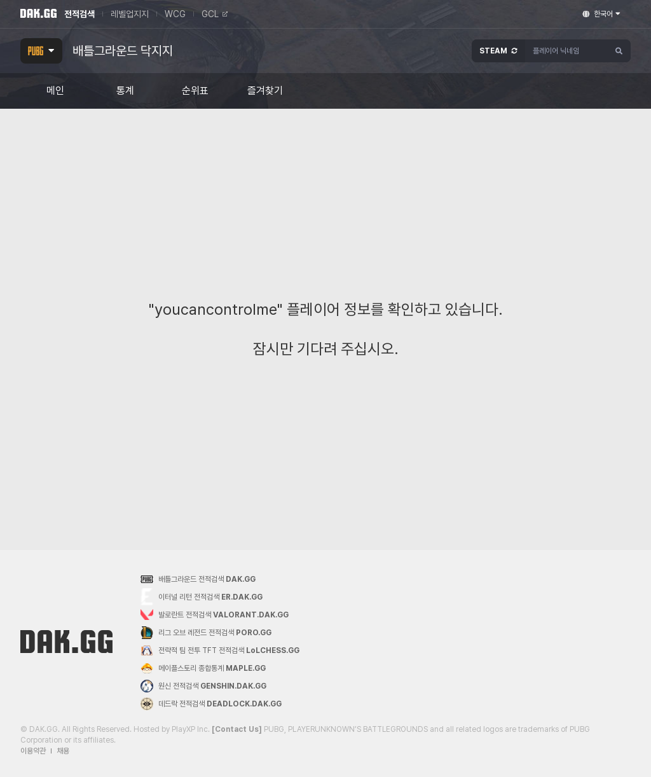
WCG (175, 14)
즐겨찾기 (265, 91)
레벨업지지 (130, 14)
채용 (63, 750)
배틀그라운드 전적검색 (198, 579)
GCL (215, 14)
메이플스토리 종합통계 (203, 668)
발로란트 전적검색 (214, 614)
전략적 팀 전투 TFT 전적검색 (219, 650)
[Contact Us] (237, 729)
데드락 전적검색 (211, 704)
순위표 (195, 91)
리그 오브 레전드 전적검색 (205, 632)
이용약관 (33, 750)
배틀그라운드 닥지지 (122, 51)
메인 (55, 91)
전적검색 (79, 14)
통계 (125, 91)
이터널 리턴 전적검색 (201, 596)
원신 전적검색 (203, 686)
